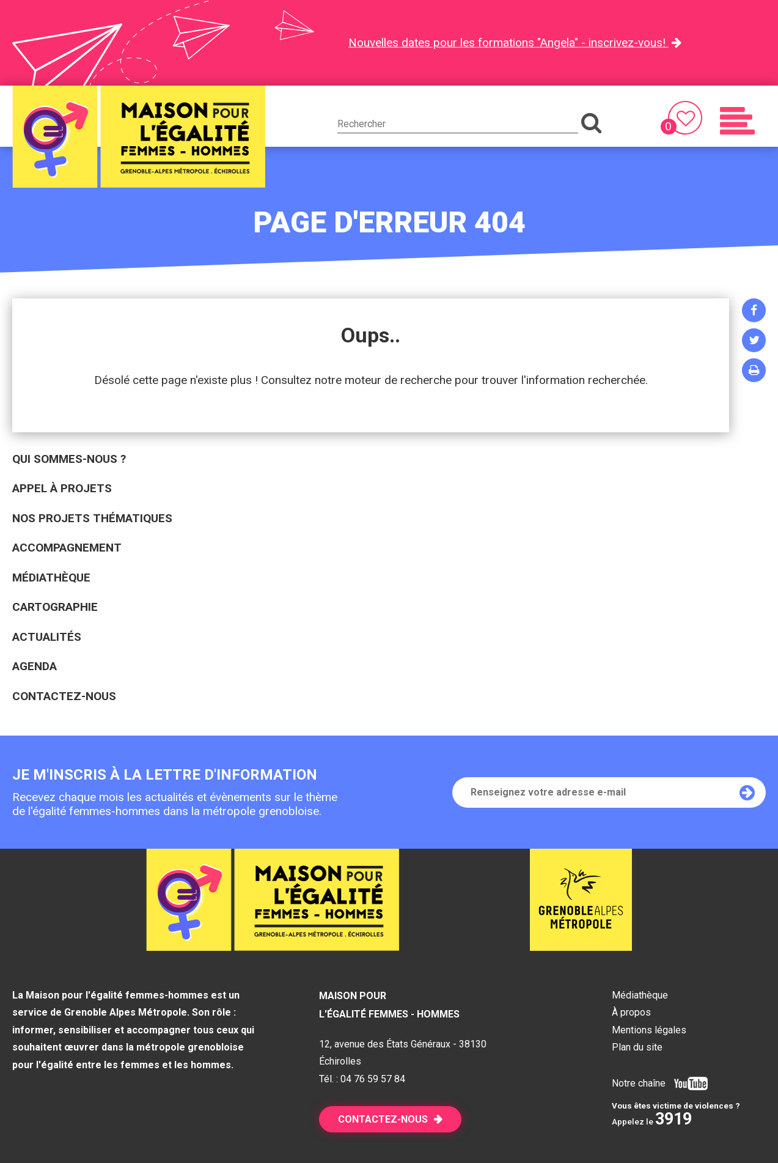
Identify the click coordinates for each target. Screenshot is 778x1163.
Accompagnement (67, 548)
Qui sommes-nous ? (69, 459)
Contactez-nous (64, 696)
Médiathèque (51, 577)
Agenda (34, 666)
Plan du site (637, 1047)
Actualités (46, 637)
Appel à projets (62, 488)
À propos (631, 1012)
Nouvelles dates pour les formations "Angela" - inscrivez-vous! (508, 42)
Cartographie (55, 607)
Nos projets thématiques (92, 518)
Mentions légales (649, 1030)
